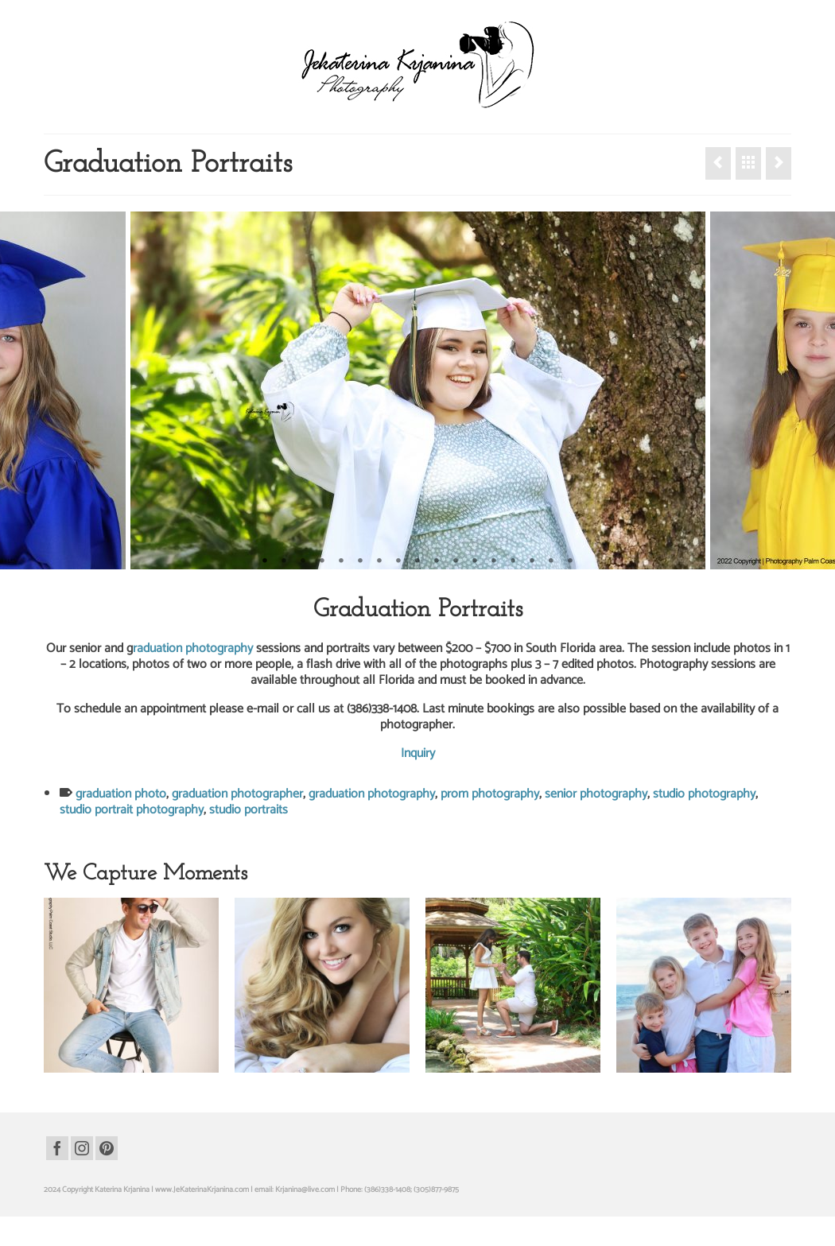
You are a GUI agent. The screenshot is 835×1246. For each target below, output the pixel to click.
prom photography (490, 794)
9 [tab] (417, 561)
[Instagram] (82, 1148)
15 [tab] (532, 561)
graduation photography (372, 794)
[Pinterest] (106, 1148)
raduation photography (193, 648)
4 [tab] (322, 561)
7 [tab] (379, 561)
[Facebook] (57, 1148)
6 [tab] (360, 561)
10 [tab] (437, 561)
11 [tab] (456, 561)
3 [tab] (303, 561)
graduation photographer (237, 794)
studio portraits (248, 810)
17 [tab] (570, 561)
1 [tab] (265, 561)
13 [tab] (494, 561)
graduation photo (121, 794)
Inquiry (418, 753)
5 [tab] (341, 561)
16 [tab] (551, 561)
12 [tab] (475, 561)
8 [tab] (398, 561)
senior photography (596, 794)
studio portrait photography (132, 810)
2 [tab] (284, 561)
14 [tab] (513, 561)
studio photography (704, 794)
